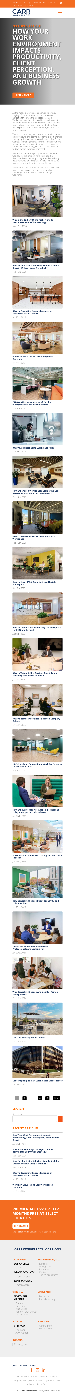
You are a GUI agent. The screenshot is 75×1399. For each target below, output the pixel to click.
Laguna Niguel (23, 1276)
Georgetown (45, 1266)
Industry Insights (34, 1384)
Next (56, 1098)
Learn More (28, 5)
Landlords (53, 1376)
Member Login (42, 1380)
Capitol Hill (44, 1272)
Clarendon (21, 1303)
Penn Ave (44, 1269)
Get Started (21, 1226)
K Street (43, 1263)
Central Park (45, 1325)
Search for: (17, 1114)
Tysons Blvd (22, 1314)
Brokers (43, 1376)
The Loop (21, 1330)
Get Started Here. (48, 1232)
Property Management (24, 1380)
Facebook (31, 1370)
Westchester (45, 1328)
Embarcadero (23, 1285)
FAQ (59, 1380)
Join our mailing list (24, 1365)
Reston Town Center (26, 1311)
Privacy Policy (43, 1391)
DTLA (18, 1268)
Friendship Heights (48, 1299)
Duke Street (22, 1306)
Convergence (21, 1344)
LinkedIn (43, 1370)
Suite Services (23, 1376)
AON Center (22, 1332)
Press (45, 1384)
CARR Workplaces (21, 12)
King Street (21, 1308)
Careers (35, 1376)
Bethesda (44, 1296)
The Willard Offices (48, 1275)
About (53, 1380)
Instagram (37, 1370)
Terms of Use (55, 1391)
